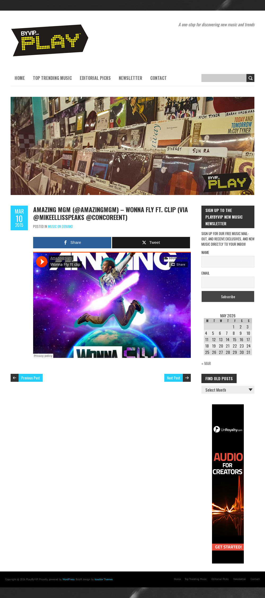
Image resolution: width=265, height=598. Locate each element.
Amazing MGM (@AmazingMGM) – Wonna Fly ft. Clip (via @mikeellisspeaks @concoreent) (110, 213)
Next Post (173, 377)
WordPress (68, 579)
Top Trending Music (52, 78)
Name (205, 252)
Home (20, 78)
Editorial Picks (95, 78)
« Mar (206, 363)
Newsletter (130, 78)
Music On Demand (60, 226)
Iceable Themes (104, 579)
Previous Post (30, 377)
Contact (158, 78)
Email (205, 273)
